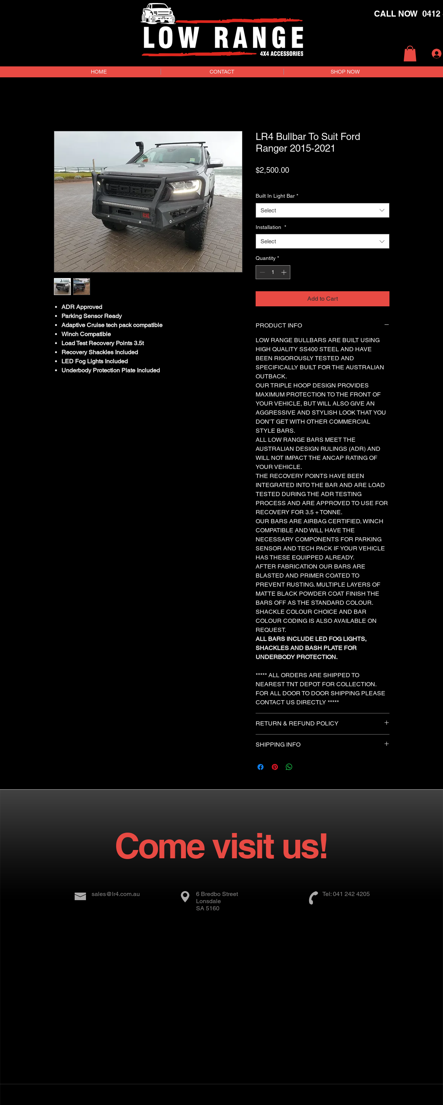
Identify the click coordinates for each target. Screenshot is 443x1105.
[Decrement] (261, 272)
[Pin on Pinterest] (274, 767)
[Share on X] (303, 767)
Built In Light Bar (277, 196)
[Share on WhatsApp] (289, 767)
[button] (410, 53)
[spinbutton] (273, 272)
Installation (271, 227)
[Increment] (284, 272)
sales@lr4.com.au (116, 894)
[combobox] (322, 210)
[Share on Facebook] (260, 767)
